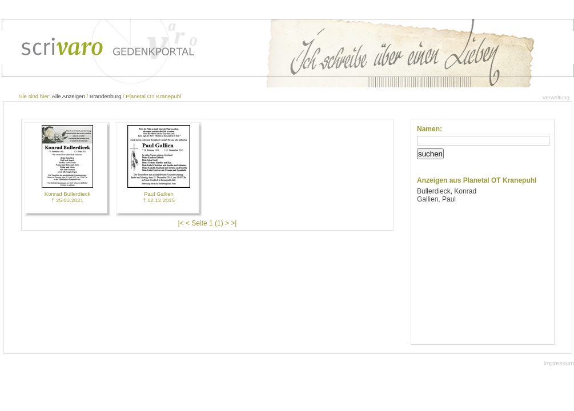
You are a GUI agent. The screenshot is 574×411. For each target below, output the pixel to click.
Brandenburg (105, 96)
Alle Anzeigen (68, 96)
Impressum (559, 363)
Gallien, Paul (436, 199)
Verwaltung (556, 97)
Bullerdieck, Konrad (446, 191)
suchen (430, 154)
